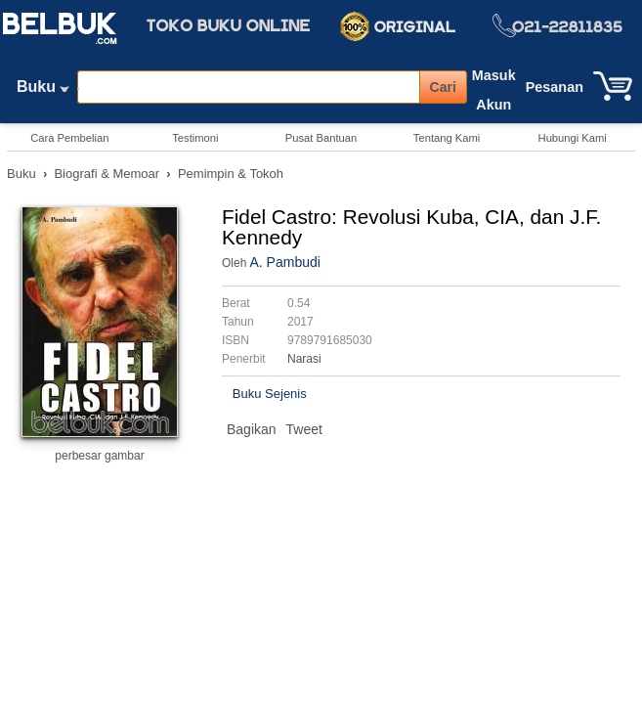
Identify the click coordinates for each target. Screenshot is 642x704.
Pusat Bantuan (321, 138)
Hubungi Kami (572, 138)
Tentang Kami (446, 138)
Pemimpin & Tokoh (230, 173)
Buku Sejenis (270, 393)
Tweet (304, 429)
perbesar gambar (99, 455)
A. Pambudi (284, 262)
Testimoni (195, 138)
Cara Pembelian (69, 138)
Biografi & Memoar (106, 173)
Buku (43, 91)
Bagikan (252, 429)
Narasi (304, 359)
